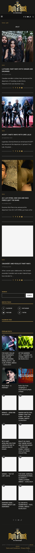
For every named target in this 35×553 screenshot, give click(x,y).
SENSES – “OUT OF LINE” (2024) (8, 475)
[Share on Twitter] (17, 88)
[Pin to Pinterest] (19, 88)
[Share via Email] (21, 88)
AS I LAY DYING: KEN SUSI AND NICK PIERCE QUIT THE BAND (15, 199)
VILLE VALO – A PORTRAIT (6, 387)
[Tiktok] (30, 16)
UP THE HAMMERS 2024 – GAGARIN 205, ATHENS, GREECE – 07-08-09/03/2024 (25, 356)
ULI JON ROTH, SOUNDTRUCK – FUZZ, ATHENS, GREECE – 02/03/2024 (25, 505)
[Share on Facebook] (15, 88)
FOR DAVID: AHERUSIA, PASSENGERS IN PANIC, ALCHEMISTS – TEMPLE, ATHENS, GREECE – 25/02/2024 (25, 478)
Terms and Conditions (13, 548)
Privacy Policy (25, 548)
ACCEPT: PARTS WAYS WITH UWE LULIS (16, 135)
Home (3, 23)
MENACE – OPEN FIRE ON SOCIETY (8, 413)
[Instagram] (25, 16)
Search (4, 292)
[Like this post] (13, 88)
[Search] (33, 16)
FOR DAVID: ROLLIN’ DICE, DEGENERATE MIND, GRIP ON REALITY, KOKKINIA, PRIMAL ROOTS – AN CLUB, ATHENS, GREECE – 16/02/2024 (9, 359)
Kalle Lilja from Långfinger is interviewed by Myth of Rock (24, 388)
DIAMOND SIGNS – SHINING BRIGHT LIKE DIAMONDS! (8, 505)
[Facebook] (9, 308)
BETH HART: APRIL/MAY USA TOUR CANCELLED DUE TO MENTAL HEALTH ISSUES (8, 445)
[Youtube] (28, 16)
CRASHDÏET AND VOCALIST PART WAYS (16, 264)
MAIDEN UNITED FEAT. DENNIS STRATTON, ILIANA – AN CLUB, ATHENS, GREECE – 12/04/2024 (25, 416)
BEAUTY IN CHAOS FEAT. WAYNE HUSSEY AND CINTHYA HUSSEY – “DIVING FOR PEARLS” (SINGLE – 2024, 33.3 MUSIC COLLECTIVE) (25, 447)
